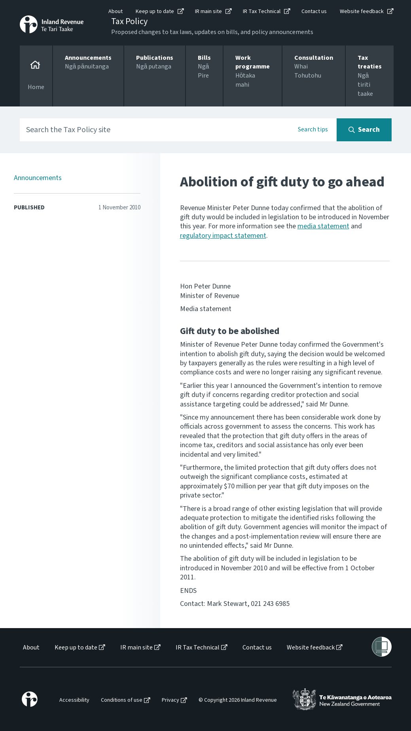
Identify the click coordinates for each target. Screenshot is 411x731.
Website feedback (362, 11)
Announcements (38, 178)
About (115, 11)
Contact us (314, 11)
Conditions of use (121, 700)
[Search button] (364, 129)
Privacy (170, 700)
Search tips (313, 129)
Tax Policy (129, 21)
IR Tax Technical (261, 11)
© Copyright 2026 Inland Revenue (238, 700)
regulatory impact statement (223, 236)
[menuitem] (31, 647)
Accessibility (74, 700)
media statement (323, 226)
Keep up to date (155, 11)
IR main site (208, 11)
